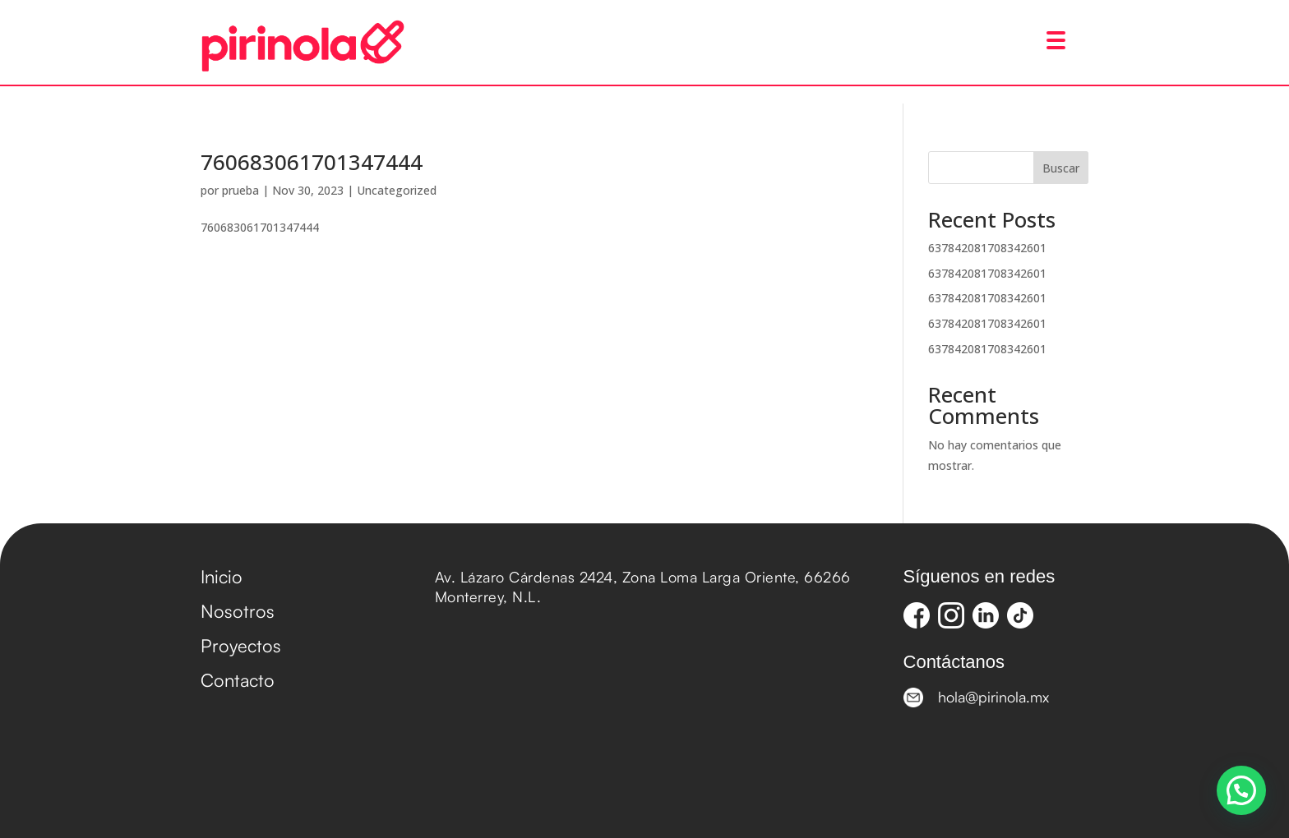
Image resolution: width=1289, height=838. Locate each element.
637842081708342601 (987, 248)
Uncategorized (397, 190)
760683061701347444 (312, 162)
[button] (1241, 790)
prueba (240, 190)
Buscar (1060, 168)
